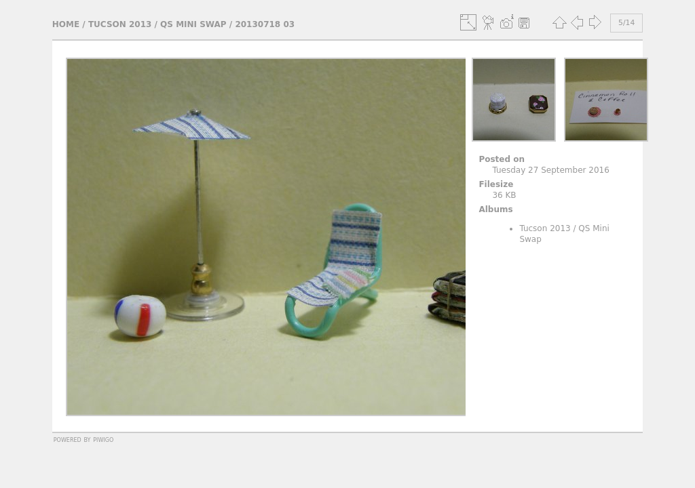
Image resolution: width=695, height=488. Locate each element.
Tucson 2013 (119, 24)
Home (65, 24)
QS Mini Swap (193, 24)
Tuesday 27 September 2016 (550, 170)
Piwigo (103, 439)
